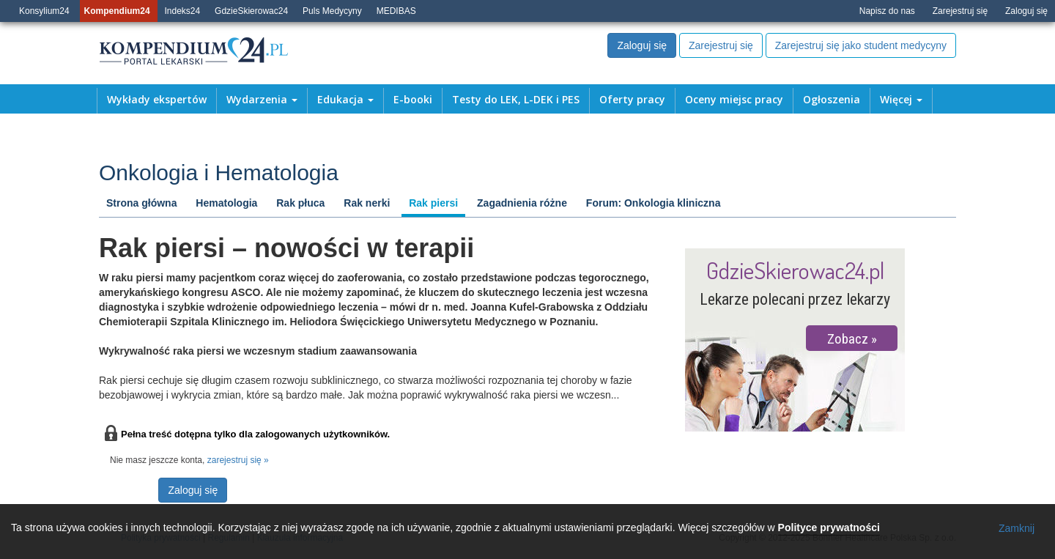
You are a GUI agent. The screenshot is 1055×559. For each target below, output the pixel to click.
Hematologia (226, 203)
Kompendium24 (117, 11)
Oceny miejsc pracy (734, 99)
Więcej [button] (901, 99)
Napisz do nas (887, 11)
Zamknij (1016, 528)
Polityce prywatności (829, 527)
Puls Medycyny (332, 11)
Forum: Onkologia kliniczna (653, 203)
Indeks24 (183, 11)
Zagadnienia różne (522, 203)
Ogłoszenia (831, 99)
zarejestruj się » (238, 460)
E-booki (412, 99)
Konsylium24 (44, 11)
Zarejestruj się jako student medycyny (861, 45)
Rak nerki (367, 203)
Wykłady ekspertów (157, 99)
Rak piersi (433, 203)
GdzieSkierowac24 (251, 11)
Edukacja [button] (345, 99)
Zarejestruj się (960, 11)
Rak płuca (300, 203)
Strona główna (141, 203)
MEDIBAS (396, 11)
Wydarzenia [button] (261, 99)
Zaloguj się (1026, 11)
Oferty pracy (632, 99)
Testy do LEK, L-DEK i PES (516, 99)
